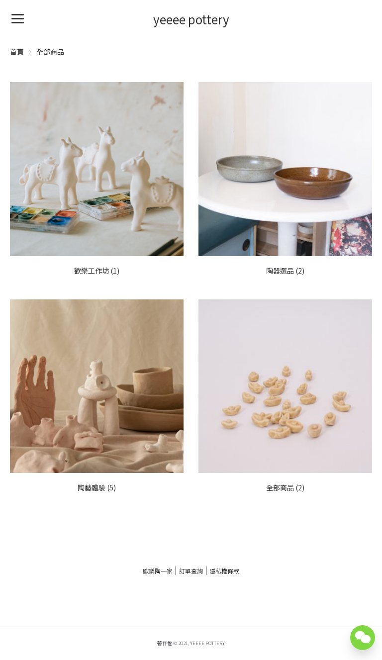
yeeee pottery (191, 19)
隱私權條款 (224, 570)
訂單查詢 (191, 570)
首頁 (17, 52)
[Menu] (17, 17)
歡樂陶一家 (158, 570)
